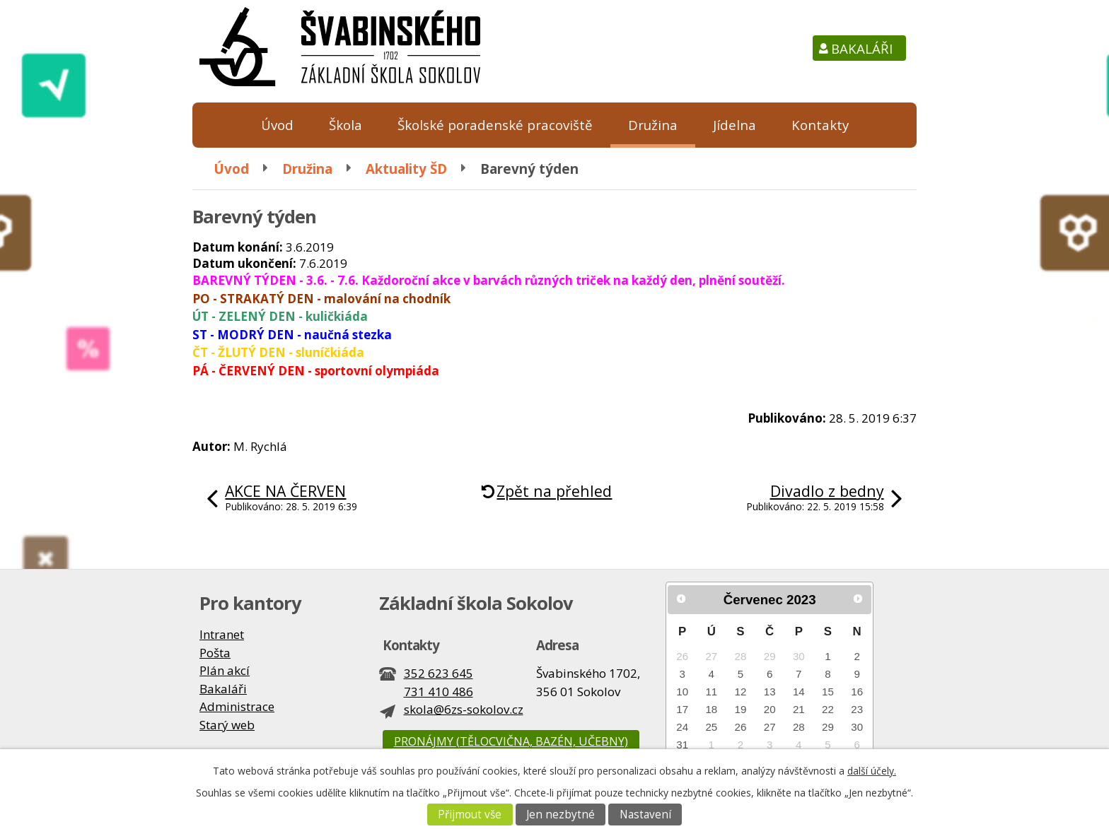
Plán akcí (224, 670)
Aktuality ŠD (406, 168)
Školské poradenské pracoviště (495, 125)
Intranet (221, 634)
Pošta (215, 653)
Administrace (236, 706)
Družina (653, 125)
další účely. (871, 770)
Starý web (227, 725)
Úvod (277, 125)
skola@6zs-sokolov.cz (463, 709)
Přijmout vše (469, 814)
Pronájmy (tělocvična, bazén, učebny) (511, 741)
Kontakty (820, 125)
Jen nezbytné (560, 814)
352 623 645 (438, 673)
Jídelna (734, 125)
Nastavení (645, 814)
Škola (345, 125)
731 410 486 (438, 691)
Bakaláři (862, 48)
